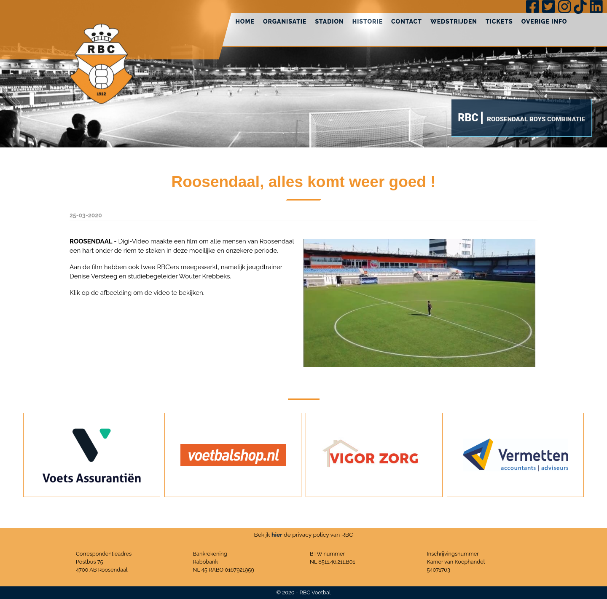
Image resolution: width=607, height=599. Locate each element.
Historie (367, 21)
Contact (406, 21)
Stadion (329, 21)
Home (245, 21)
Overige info (544, 21)
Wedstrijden (453, 21)
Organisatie (285, 21)
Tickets (499, 21)
